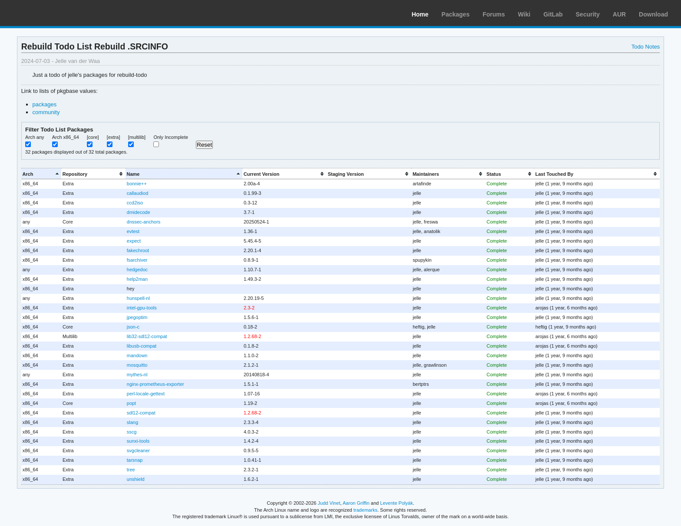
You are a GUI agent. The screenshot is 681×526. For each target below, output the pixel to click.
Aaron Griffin (356, 503)
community (46, 112)
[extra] (113, 137)
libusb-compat (141, 345)
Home (420, 14)
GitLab (552, 14)
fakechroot (138, 250)
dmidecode (138, 212)
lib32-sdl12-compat (147, 336)
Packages (456, 14)
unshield (136, 479)
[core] (93, 137)
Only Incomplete (170, 137)
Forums (494, 14)
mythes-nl (137, 374)
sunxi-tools (138, 441)
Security (588, 14)
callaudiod (137, 193)
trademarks (365, 510)
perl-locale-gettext (146, 393)
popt (131, 403)
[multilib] (136, 137)
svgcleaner (138, 450)
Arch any (34, 137)
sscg (132, 431)
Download (653, 14)
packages (45, 104)
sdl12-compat (141, 412)
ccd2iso (135, 202)
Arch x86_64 (65, 137)
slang (132, 422)
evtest (133, 231)
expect (134, 240)
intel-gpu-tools (142, 307)
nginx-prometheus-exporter (155, 384)
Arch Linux (48, 13)
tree (131, 469)
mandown (137, 355)
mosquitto (137, 365)
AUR (619, 14)
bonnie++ (137, 183)
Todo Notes (645, 46)
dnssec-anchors (144, 221)
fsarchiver (137, 260)
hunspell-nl (138, 298)
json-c (133, 326)
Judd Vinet (329, 503)
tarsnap (135, 460)
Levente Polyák (396, 503)
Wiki (524, 14)
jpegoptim (137, 317)
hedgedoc (137, 269)
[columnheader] (41, 173)
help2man (137, 279)
